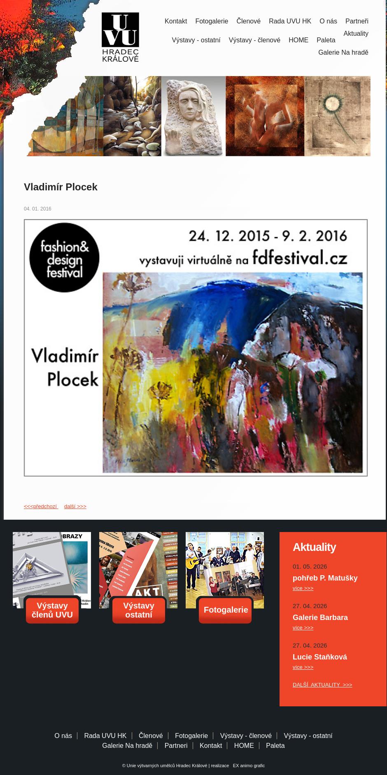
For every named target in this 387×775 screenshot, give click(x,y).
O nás (328, 21)
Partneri (176, 745)
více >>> (303, 588)
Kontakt (176, 21)
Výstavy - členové (254, 40)
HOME (298, 40)
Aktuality (356, 33)
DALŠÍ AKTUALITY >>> (322, 685)
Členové (248, 21)
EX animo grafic (248, 765)
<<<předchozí (41, 506)
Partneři (356, 21)
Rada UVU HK (290, 21)
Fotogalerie (211, 21)
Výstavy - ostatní (196, 40)
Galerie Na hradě (127, 745)
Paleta (326, 40)
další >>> (75, 506)
